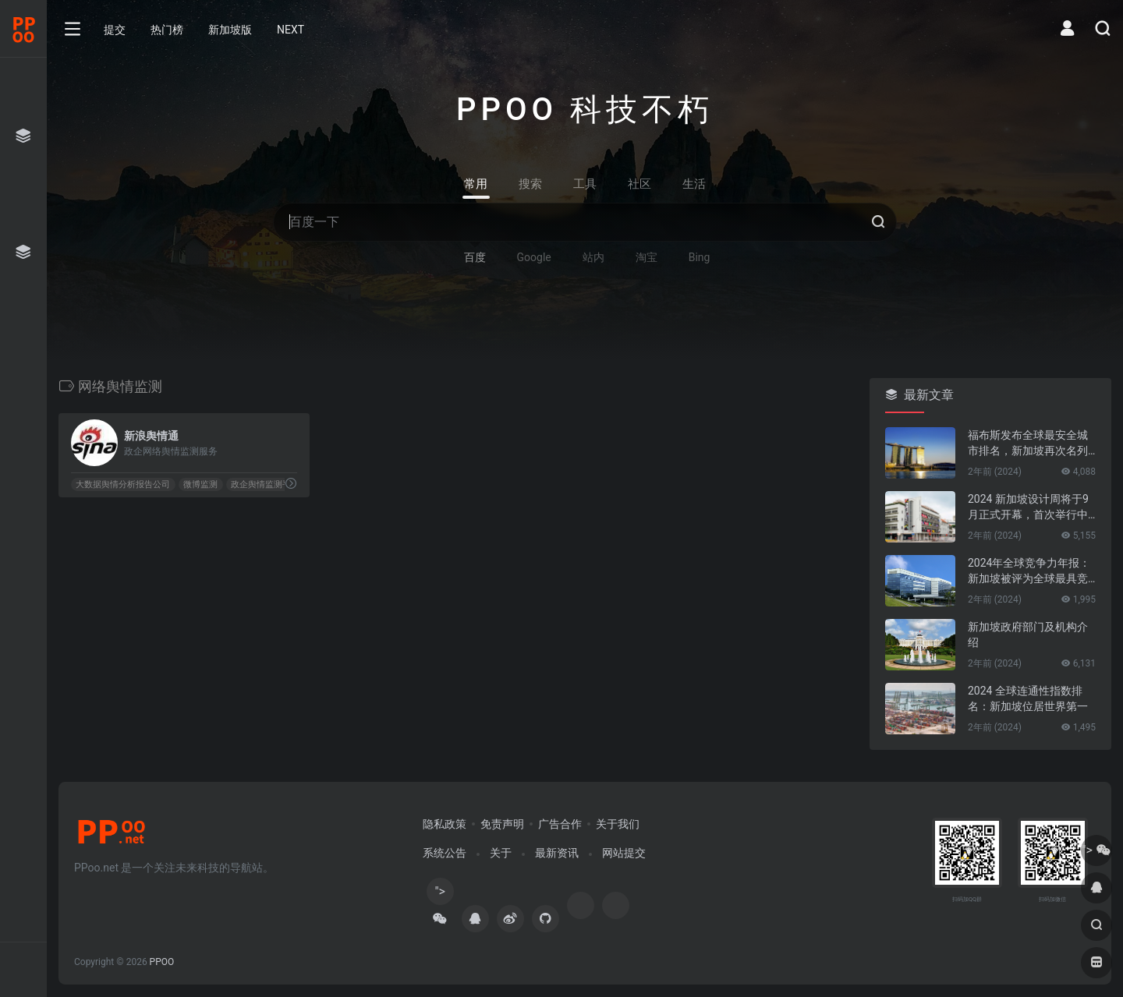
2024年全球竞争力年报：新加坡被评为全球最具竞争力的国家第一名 (1029, 571)
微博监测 (200, 484)
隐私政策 (444, 824)
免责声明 (502, 824)
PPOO (162, 961)
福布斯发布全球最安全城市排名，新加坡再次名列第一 (1028, 443)
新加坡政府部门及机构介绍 (1028, 634)
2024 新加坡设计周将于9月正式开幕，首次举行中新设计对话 (1028, 507)
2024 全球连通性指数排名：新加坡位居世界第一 (1028, 698)
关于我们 (617, 824)
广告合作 (560, 824)
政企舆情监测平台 (265, 484)
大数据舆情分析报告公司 (123, 484)
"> (440, 894)
